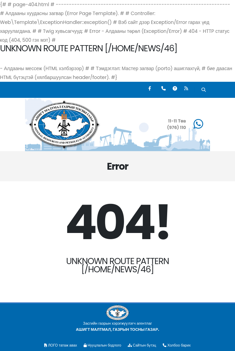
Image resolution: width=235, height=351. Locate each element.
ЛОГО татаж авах (57, 345)
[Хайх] (203, 90)
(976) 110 (176, 127)
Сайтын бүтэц (143, 345)
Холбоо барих (180, 345)
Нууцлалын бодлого (101, 345)
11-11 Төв (177, 121)
